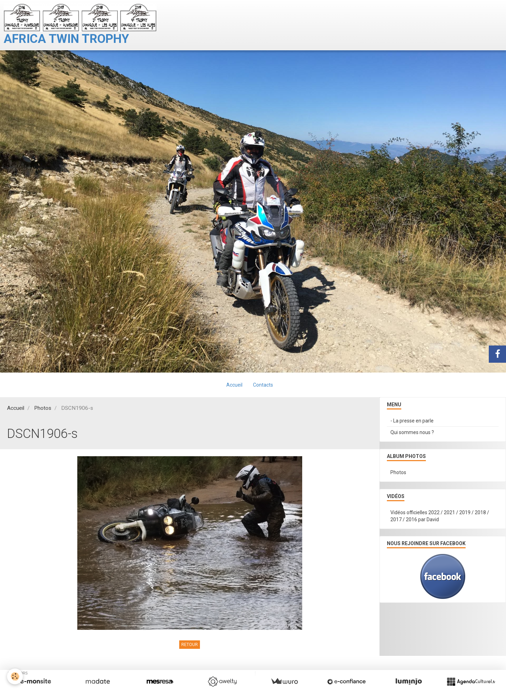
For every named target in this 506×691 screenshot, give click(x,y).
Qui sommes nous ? (412, 432)
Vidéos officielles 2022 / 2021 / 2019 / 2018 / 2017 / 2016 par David (439, 516)
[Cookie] (15, 676)
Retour (189, 644)
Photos (42, 408)
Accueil (234, 385)
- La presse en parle (412, 421)
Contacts (263, 385)
